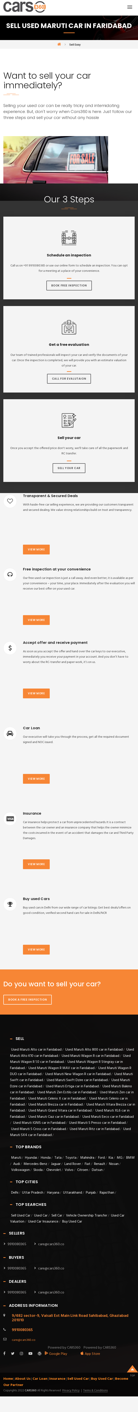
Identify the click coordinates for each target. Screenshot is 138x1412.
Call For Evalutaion (69, 379)
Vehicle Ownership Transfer (86, 1216)
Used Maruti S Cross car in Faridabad (38, 1129)
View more (36, 549)
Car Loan (40, 1379)
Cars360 (30, 1390)
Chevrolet (53, 1170)
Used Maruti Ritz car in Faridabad (94, 1129)
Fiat (87, 1164)
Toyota (70, 1158)
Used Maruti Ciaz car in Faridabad (54, 1117)
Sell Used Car (20, 1216)
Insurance (57, 1379)
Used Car (41, 1216)
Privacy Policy (71, 1390)
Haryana (53, 1193)
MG (119, 1158)
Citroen (82, 1170)
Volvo (69, 1170)
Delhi (14, 1193)
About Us (23, 1379)
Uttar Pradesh (32, 1193)
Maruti (16, 1158)
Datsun (97, 1170)
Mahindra (87, 1158)
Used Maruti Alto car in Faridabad (36, 1050)
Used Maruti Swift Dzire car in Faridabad (77, 1080)
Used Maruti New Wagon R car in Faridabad (78, 1074)
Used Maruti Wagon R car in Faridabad (90, 1056)
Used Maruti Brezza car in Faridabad (56, 1105)
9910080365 (17, 1244)
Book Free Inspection (69, 285)
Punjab (91, 1193)
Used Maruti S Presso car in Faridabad (97, 1123)
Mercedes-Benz (35, 1164)
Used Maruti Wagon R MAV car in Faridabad (62, 1068)
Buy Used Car (72, 1222)
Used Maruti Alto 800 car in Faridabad (94, 1050)
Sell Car (56, 1216)
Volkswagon (20, 1170)
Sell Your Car (69, 468)
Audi (16, 1164)
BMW (130, 1158)
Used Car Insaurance (43, 1222)
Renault (99, 1164)
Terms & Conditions (95, 1390)
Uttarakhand (72, 1193)
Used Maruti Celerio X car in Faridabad (57, 1099)
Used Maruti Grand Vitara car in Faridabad (60, 1111)
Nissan (114, 1164)
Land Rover (72, 1164)
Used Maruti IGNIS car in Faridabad (39, 1123)
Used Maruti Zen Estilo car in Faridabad (66, 1092)
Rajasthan (107, 1193)
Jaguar (56, 1164)
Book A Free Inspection (27, 999)
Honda (46, 1158)
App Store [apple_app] (90, 1354)
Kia (111, 1158)
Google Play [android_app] (56, 1354)
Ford (101, 1158)
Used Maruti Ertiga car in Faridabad (72, 1086)
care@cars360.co (51, 1244)
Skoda (38, 1170)
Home (8, 1379)
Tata (58, 1158)
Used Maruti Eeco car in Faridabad (108, 1117)
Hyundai (31, 1158)
